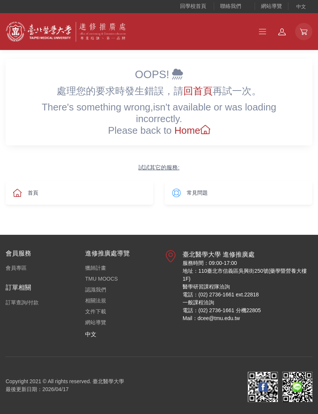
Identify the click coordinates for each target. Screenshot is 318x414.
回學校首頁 (193, 6)
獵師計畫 (95, 268)
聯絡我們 (230, 6)
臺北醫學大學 (108, 381)
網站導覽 (271, 6)
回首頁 (198, 91)
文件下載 (95, 311)
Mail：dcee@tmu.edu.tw (211, 318)
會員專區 (16, 268)
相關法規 (95, 301)
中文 (301, 6)
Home (192, 130)
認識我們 (95, 290)
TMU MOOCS (101, 279)
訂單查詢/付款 (22, 302)
